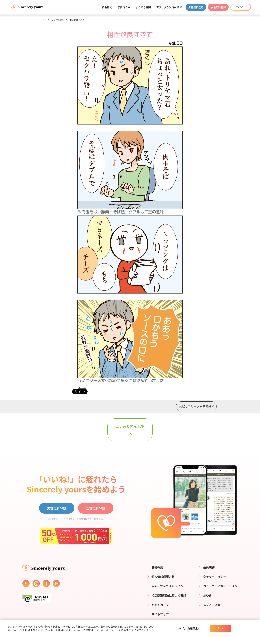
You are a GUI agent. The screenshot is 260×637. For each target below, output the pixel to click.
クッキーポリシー (214, 576)
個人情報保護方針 (163, 576)
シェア (82, 387)
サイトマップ (160, 614)
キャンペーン (160, 605)
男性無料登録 (195, 7)
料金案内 (107, 7)
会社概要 (157, 567)
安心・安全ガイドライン (167, 586)
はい (220, 628)
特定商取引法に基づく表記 (168, 595)
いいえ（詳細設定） (188, 628)
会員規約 (209, 567)
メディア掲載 (211, 605)
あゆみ (207, 595)
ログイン (241, 7)
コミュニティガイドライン (220, 586)
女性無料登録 (218, 7)
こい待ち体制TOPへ (130, 429)
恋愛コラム (124, 7)
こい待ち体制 (57, 20)
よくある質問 (143, 7)
